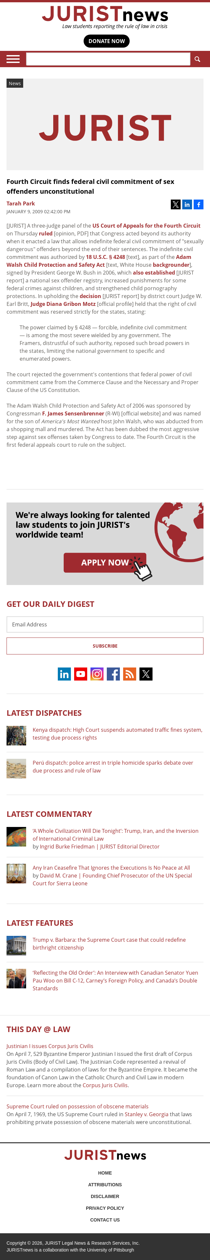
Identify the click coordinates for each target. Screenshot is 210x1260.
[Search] (108, 59)
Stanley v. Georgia (147, 1114)
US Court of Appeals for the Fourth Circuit (146, 225)
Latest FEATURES (40, 922)
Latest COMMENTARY (49, 813)
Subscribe (105, 646)
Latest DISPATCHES (44, 712)
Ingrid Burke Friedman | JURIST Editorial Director (100, 846)
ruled (46, 233)
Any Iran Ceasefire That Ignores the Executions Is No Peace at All (111, 867)
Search (196, 59)
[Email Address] (105, 624)
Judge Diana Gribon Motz (63, 304)
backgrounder (171, 264)
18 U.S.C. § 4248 (105, 257)
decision (90, 296)
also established (154, 272)
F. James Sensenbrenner (73, 413)
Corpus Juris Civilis (105, 1085)
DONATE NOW (107, 41)
